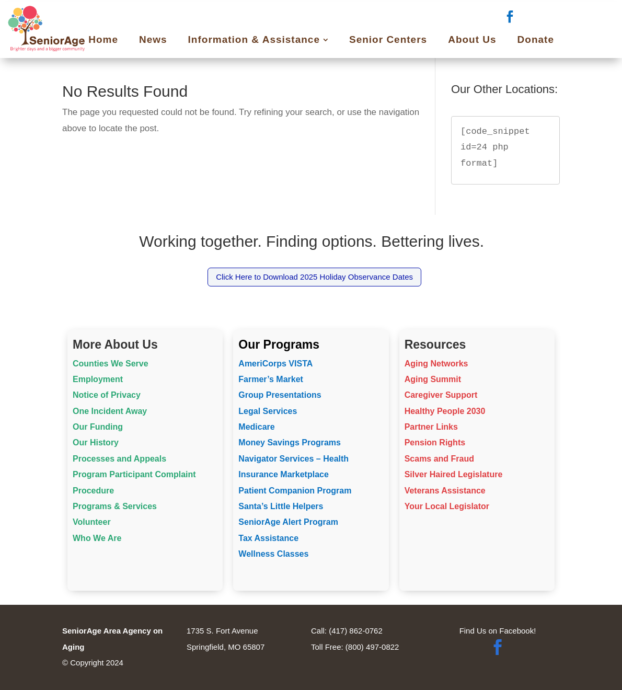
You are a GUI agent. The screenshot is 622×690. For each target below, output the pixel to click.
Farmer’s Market (270, 379)
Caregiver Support (441, 394)
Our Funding (98, 426)
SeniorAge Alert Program (288, 522)
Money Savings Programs (289, 442)
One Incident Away (110, 411)
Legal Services (267, 411)
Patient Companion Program (294, 490)
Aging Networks (436, 363)
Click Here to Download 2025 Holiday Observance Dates (314, 276)
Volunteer (92, 522)
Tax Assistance (268, 538)
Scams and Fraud (439, 458)
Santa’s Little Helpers (280, 506)
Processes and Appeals (119, 458)
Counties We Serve (110, 363)
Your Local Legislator (447, 506)
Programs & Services (115, 506)
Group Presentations (279, 394)
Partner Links (431, 426)
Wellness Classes (273, 553)
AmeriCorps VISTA (275, 363)
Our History (96, 442)
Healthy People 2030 (445, 411)
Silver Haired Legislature (454, 474)
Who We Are (97, 538)
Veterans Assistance (445, 490)
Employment (98, 379)
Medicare (256, 426)
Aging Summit (433, 379)
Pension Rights (435, 442)
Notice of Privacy (107, 394)
